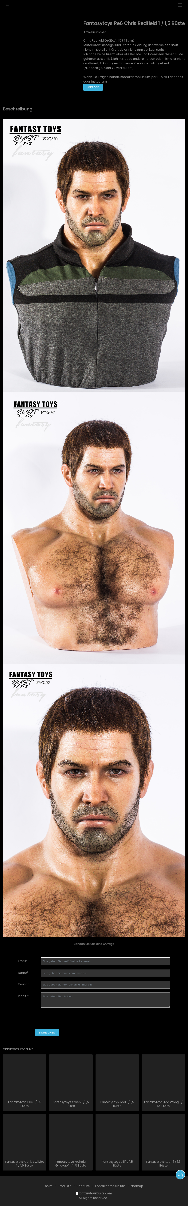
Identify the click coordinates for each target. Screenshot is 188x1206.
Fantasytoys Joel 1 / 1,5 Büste (117, 1104)
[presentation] (47, 1018)
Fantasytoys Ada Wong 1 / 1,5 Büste (163, 1104)
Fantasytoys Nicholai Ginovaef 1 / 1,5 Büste (70, 1163)
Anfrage (93, 87)
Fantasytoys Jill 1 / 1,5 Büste (117, 1163)
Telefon (23, 984)
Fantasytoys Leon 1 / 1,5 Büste (163, 1163)
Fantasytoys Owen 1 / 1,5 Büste (71, 1104)
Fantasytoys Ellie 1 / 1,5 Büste (24, 1104)
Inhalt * (23, 996)
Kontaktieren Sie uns (110, 1186)
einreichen (47, 1032)
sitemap (137, 1186)
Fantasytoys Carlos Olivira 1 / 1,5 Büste (24, 1163)
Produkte (64, 1186)
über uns (83, 1186)
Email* (22, 961)
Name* (23, 972)
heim (48, 1186)
